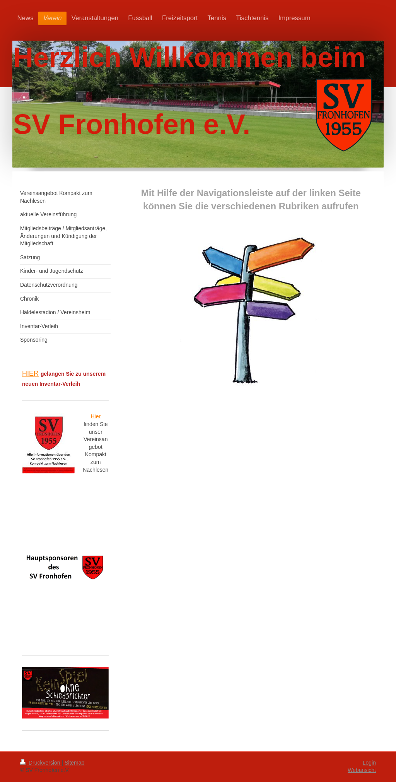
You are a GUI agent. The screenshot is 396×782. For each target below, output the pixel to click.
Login (369, 763)
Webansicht (362, 770)
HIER (30, 373)
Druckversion (40, 763)
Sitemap (74, 763)
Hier (95, 416)
